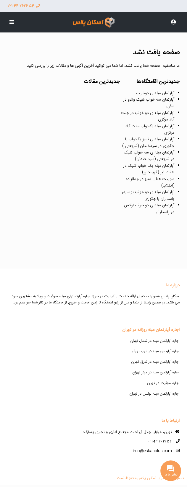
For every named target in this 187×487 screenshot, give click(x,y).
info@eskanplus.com (152, 451)
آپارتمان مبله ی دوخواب (155, 93)
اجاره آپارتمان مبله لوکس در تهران (154, 393)
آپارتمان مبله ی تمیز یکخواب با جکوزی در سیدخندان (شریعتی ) (148, 142)
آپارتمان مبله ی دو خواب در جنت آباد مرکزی (147, 116)
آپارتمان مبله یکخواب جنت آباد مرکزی (149, 129)
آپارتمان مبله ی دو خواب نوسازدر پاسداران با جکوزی (148, 195)
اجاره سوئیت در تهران (163, 383)
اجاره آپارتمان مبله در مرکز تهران (156, 372)
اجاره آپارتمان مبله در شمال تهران (155, 341)
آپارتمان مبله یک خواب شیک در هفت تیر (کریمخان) (148, 169)
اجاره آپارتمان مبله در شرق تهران (155, 362)
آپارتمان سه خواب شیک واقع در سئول (148, 103)
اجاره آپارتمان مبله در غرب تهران (156, 351)
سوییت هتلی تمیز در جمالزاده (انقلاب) (150, 182)
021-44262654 (160, 441)
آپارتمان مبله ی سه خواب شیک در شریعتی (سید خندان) (149, 156)
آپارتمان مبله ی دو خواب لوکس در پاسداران (149, 208)
